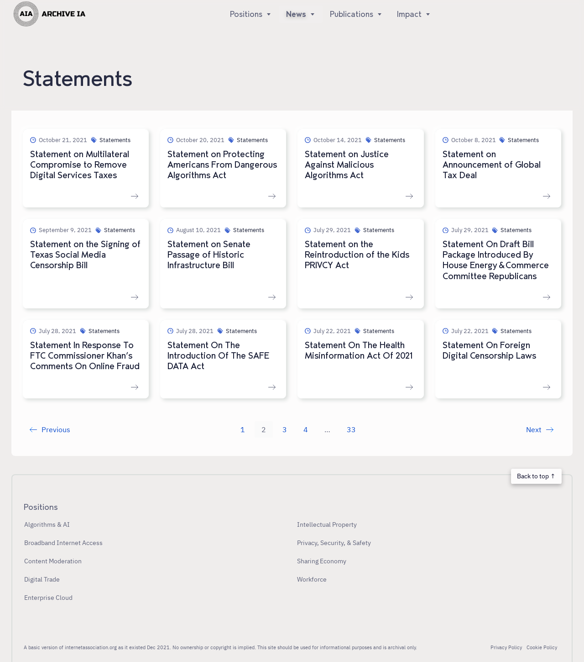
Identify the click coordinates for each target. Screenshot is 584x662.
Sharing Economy (321, 560)
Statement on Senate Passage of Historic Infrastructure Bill (208, 254)
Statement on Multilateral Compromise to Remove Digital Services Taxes (79, 164)
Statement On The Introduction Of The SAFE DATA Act (218, 355)
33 (351, 429)
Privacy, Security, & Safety (334, 542)
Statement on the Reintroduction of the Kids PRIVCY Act (357, 254)
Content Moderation (53, 560)
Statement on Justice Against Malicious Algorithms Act (347, 164)
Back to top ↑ (536, 475)
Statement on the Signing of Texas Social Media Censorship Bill (85, 254)
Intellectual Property (327, 524)
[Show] (267, 14)
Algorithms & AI (47, 524)
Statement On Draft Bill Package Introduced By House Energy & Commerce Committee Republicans (496, 260)
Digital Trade (42, 579)
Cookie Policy (542, 647)
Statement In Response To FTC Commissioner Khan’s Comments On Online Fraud (85, 355)
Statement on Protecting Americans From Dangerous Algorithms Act (222, 164)
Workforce (312, 579)
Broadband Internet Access (63, 542)
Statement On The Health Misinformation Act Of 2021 (359, 350)
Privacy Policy (506, 647)
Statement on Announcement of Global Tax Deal (492, 164)
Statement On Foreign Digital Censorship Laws (489, 350)
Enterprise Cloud (48, 597)
